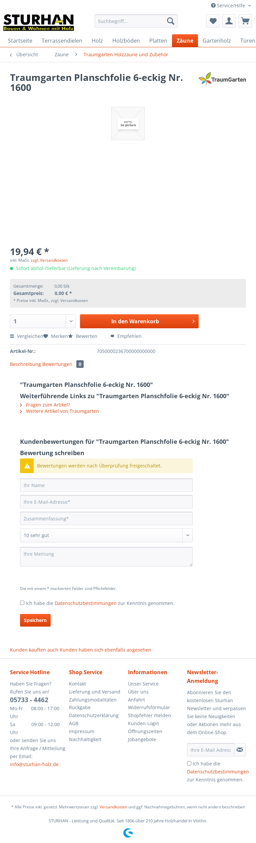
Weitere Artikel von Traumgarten (59, 411)
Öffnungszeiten (145, 731)
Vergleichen (26, 336)
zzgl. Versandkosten (49, 260)
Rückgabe (80, 707)
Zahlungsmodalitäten (93, 700)
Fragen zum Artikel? (45, 405)
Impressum (81, 731)
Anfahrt (136, 700)
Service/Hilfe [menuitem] (228, 5)
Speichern (35, 620)
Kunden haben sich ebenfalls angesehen (105, 650)
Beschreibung (25, 364)
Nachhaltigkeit (85, 739)
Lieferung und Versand (94, 692)
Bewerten (83, 336)
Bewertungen (63, 364)
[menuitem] (136, 24)
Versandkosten (113, 807)
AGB (73, 723)
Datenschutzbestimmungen (86, 603)
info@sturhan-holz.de (34, 764)
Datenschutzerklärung (94, 715)
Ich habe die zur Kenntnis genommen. (100, 603)
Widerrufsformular (149, 707)
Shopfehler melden (149, 715)
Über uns (138, 692)
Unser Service (143, 684)
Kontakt (77, 684)
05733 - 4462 (29, 700)
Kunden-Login (143, 723)
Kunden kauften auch (34, 650)
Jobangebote (142, 739)
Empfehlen (126, 336)
